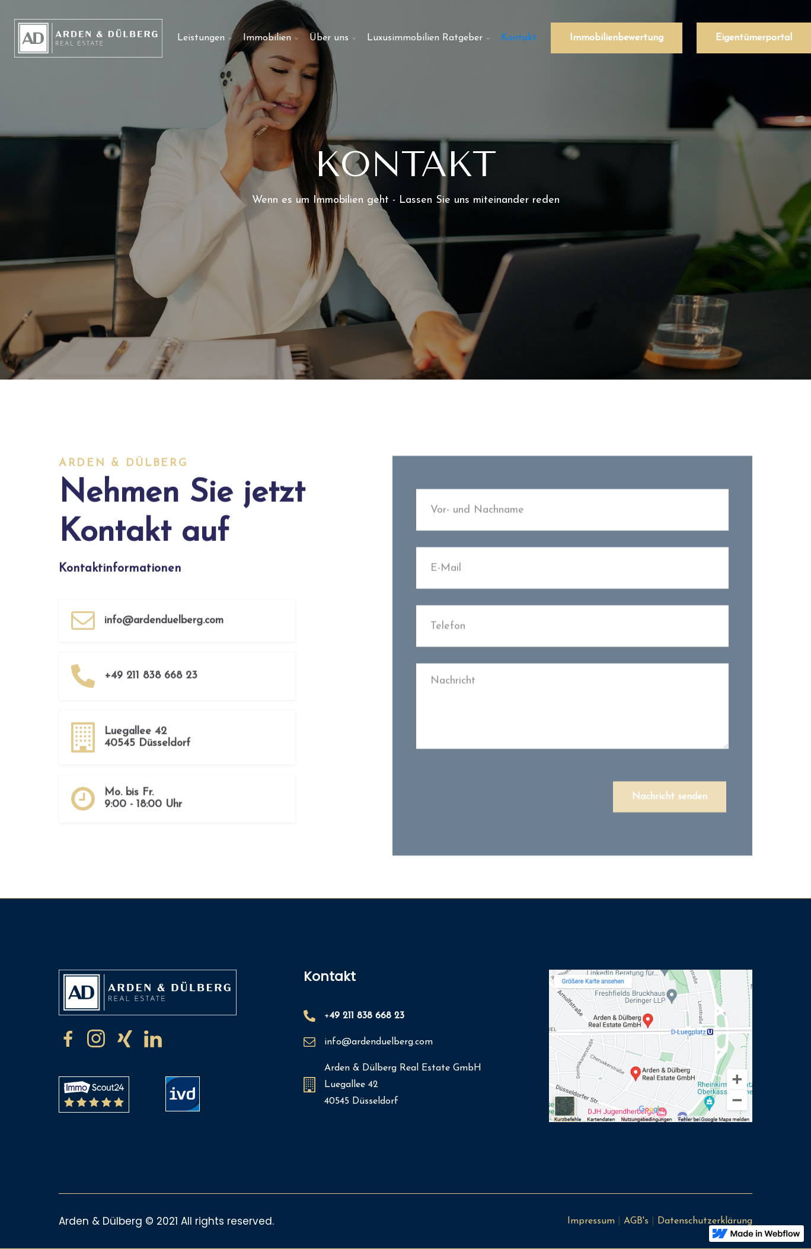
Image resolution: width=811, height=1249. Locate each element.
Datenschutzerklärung (704, 1221)
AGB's (636, 1221)
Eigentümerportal (754, 38)
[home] (88, 38)
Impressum (591, 1221)
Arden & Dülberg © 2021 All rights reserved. (166, 1221)
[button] (202, 38)
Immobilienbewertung (616, 38)
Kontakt (519, 38)
